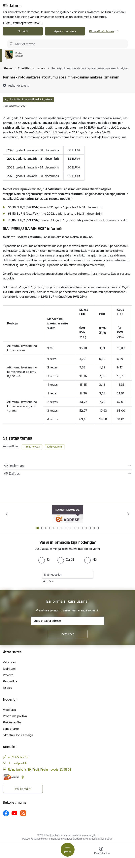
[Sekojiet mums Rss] (23, 813)
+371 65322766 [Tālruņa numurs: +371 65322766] (18, 757)
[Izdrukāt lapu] (67, 466)
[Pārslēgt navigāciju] (68, 850)
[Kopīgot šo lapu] (67, 473)
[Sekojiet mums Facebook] (6, 813)
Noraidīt (23, 31)
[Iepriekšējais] (7, 514)
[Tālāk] (128, 514)
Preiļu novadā (32, 446)
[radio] (44, 559)
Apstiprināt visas (65, 31)
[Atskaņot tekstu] (18, 85)
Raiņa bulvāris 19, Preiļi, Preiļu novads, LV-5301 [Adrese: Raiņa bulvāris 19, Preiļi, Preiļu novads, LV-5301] (39, 769)
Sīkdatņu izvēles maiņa (18, 735)
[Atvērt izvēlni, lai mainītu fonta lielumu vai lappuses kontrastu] (101, 851)
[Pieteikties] (67, 634)
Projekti (8, 675)
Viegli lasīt (9, 710)
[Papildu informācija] (22, 777)
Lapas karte (11, 729)
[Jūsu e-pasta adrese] (67, 621)
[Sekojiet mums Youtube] (14, 813)
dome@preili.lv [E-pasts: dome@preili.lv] (17, 763)
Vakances (9, 662)
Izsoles (7, 688)
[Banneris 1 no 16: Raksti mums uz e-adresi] (67, 514)
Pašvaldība (10, 681)
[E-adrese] (11, 777)
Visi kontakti (23, 789)
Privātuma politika (15, 716)
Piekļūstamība (12, 722)
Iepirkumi (9, 669)
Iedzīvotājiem (54, 446)
